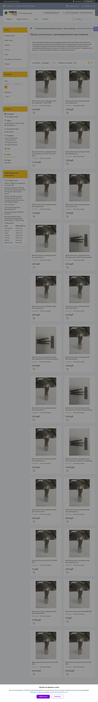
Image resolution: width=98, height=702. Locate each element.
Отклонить (57, 696)
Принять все (43, 696)
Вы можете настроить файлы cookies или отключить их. (48, 692)
